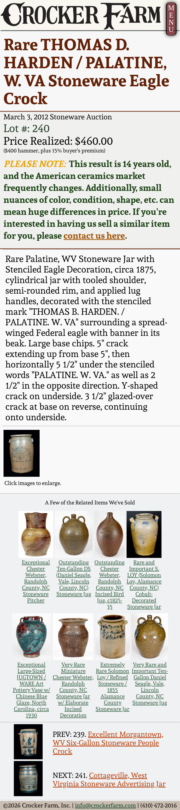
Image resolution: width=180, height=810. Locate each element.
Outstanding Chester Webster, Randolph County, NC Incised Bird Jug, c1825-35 (109, 584)
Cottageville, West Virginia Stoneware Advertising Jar (109, 779)
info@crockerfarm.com (105, 805)
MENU (171, 19)
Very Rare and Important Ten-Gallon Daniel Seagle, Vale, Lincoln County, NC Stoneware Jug (150, 683)
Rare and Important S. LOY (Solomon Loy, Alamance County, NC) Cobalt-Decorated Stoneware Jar (144, 584)
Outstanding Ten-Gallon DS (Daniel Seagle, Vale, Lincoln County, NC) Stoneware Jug (73, 578)
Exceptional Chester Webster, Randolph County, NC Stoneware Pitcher (36, 581)
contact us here (94, 235)
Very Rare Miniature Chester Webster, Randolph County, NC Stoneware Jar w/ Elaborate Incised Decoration (73, 689)
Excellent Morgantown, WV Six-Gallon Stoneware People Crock (108, 742)
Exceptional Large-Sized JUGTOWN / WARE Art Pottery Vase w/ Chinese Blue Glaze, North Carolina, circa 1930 (31, 689)
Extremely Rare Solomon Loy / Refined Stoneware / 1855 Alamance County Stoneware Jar (112, 686)
